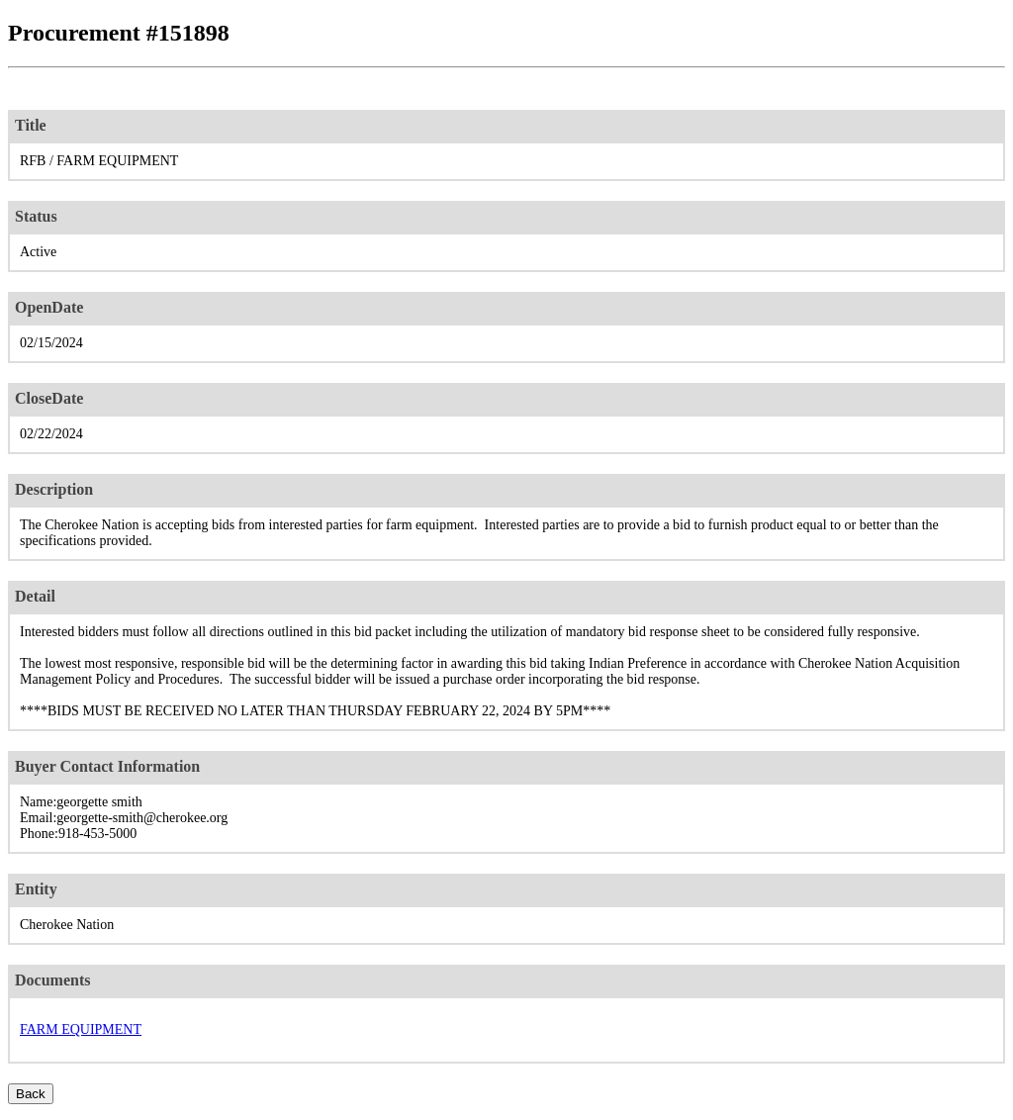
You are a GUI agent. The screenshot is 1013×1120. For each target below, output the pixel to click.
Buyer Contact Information (107, 766)
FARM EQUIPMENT (80, 1029)
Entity (36, 889)
